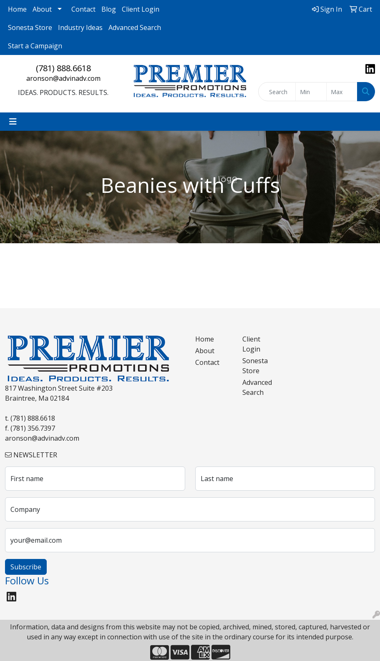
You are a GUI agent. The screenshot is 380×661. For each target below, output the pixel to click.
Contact (83, 9)
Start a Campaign (35, 45)
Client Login (140, 9)
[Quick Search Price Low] (311, 91)
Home (17, 9)
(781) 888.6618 (63, 68)
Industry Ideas (80, 27)
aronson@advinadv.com (63, 78)
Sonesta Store (30, 27)
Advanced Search (134, 27)
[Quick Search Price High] (341, 91)
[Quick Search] (277, 91)
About (42, 9)
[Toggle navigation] (13, 121)
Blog (108, 9)
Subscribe (25, 566)
